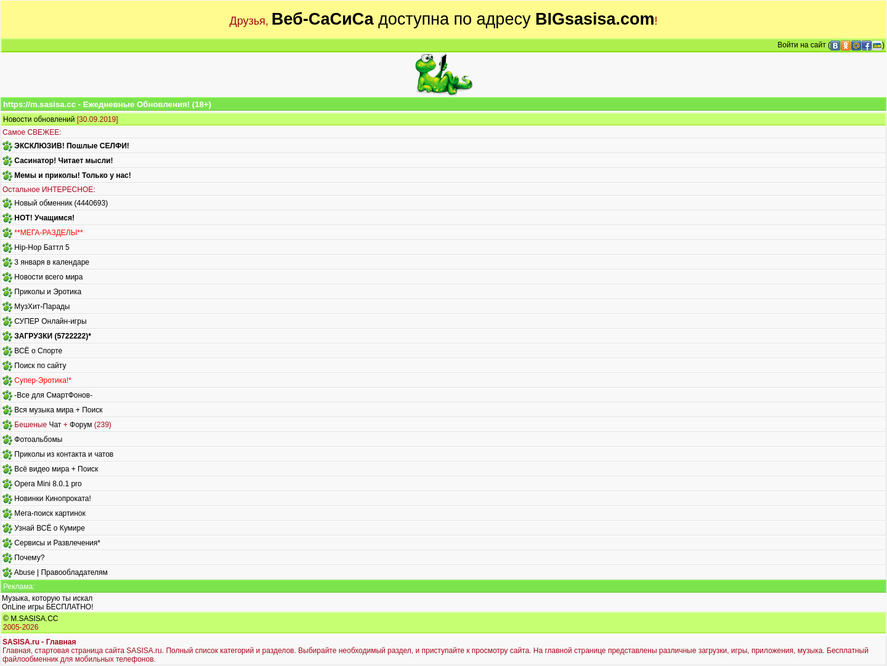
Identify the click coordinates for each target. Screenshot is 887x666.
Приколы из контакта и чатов (63, 454)
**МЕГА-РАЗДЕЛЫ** (48, 232)
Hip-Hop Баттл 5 (41, 247)
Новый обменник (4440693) (61, 203)
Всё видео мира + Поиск (56, 469)
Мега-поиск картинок (49, 513)
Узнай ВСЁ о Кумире (49, 528)
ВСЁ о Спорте (38, 351)
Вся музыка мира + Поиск (58, 410)
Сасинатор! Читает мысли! (63, 160)
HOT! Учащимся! (44, 218)
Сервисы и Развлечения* (57, 543)
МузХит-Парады (42, 306)
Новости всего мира (48, 277)
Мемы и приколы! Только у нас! (72, 175)
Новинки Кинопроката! (52, 498)
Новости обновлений (39, 119)
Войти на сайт (801, 45)
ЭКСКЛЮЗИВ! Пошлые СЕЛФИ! (71, 146)
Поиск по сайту (40, 365)
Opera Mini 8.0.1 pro (47, 483)
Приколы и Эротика (47, 291)
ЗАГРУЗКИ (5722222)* (52, 336)
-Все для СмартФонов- (53, 395)
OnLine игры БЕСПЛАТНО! (48, 607)
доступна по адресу (463, 19)
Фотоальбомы (38, 439)
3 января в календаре (51, 262)
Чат (55, 424)
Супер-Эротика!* (42, 380)
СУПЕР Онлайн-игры (50, 321)
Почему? (29, 557)
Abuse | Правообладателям (61, 572)
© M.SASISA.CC (31, 618)
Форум (81, 424)
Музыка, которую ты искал (47, 598)
